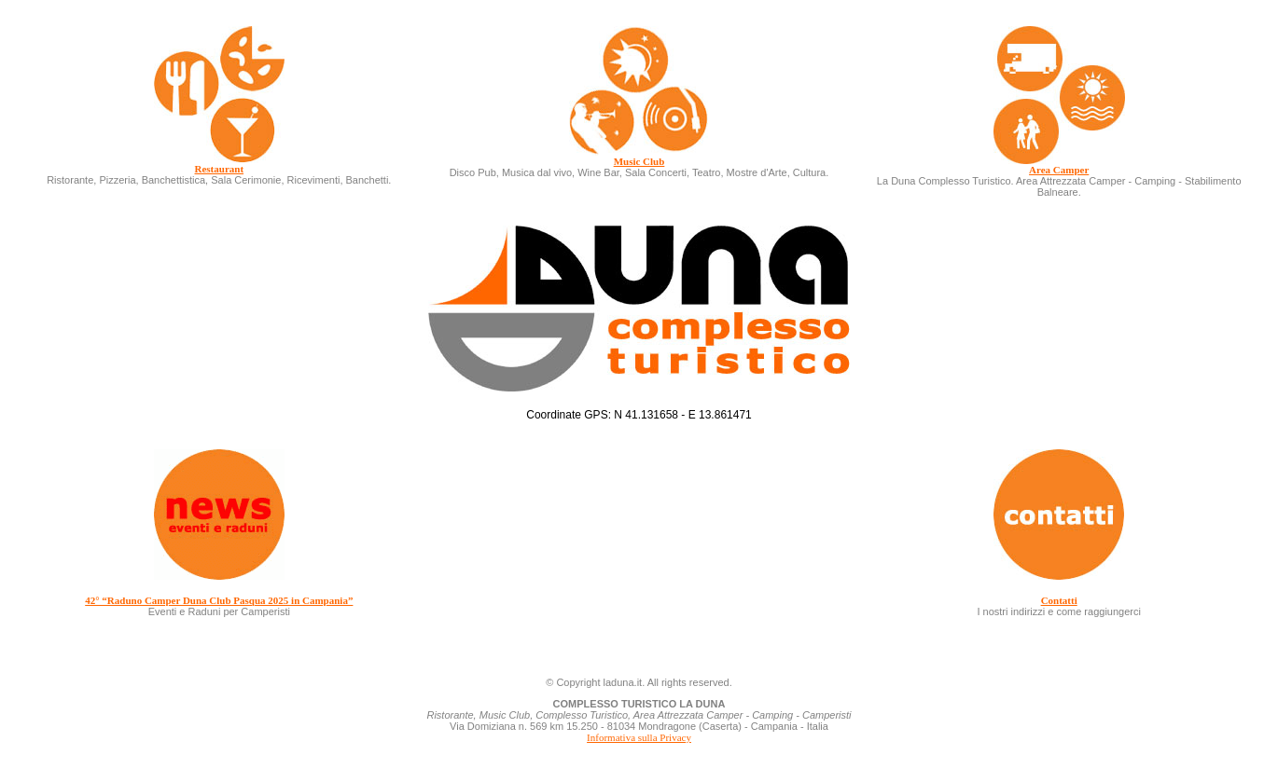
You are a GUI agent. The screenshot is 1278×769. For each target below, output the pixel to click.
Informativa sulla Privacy (639, 737)
